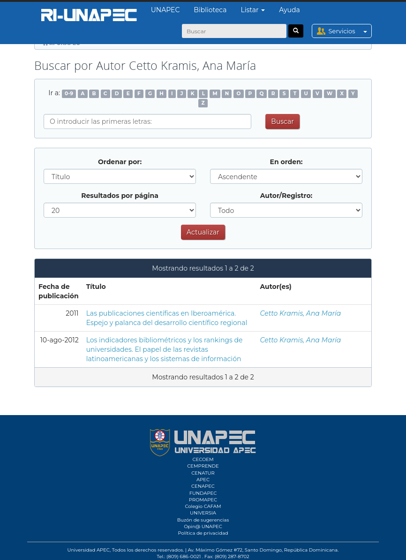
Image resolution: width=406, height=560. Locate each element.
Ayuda (289, 10)
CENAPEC (203, 486)
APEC (203, 480)
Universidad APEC (89, 550)
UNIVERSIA (203, 513)
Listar (253, 10)
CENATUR (202, 473)
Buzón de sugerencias (203, 520)
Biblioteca (210, 10)
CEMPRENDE (202, 466)
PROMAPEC (203, 500)
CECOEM (202, 459)
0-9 (69, 94)
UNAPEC (165, 10)
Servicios (350, 31)
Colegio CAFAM (203, 506)
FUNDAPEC (203, 493)
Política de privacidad (203, 533)
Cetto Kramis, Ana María (300, 313)
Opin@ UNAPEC (203, 526)
